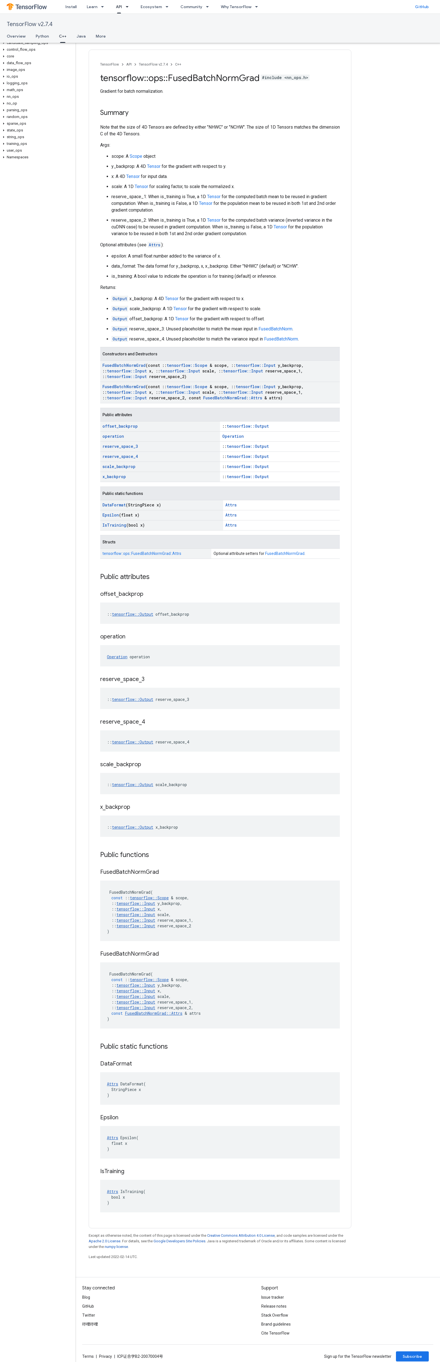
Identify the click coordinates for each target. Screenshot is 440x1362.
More (101, 36)
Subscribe (412, 1356)
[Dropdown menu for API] (129, 6)
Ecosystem (151, 6)
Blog (86, 1297)
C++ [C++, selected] (63, 36)
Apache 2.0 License (104, 1241)
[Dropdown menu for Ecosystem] (168, 6)
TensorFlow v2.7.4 (29, 24)
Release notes (274, 1306)
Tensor (154, 166)
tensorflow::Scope (187, 365)
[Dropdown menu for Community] (209, 6)
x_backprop (114, 476)
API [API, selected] (119, 6)
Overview (16, 36)
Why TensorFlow (236, 6)
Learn (92, 6)
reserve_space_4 (120, 456)
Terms (88, 1356)
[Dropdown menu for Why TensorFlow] (258, 6)
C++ (178, 64)
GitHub (422, 6)
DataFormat (114, 505)
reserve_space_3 (120, 446)
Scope (136, 156)
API (129, 64)
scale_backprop (119, 466)
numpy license (116, 1247)
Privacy (105, 1356)
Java (81, 36)
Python (42, 36)
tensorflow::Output (248, 426)
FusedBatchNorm (275, 329)
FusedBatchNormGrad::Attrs (232, 397)
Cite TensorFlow (275, 1333)
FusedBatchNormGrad (124, 365)
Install (71, 6)
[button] (36, 43)
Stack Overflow (274, 1315)
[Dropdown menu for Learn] (104, 6)
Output (120, 298)
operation (113, 436)
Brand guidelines (276, 1324)
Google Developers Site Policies (179, 1241)
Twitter (88, 1315)
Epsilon (110, 515)
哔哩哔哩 (90, 1324)
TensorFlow (109, 64)
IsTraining (114, 525)
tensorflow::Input (256, 365)
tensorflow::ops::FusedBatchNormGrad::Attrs (141, 553)
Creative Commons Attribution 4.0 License (241, 1235)
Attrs (154, 244)
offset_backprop (120, 426)
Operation (233, 436)
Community (191, 6)
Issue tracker (272, 1297)
